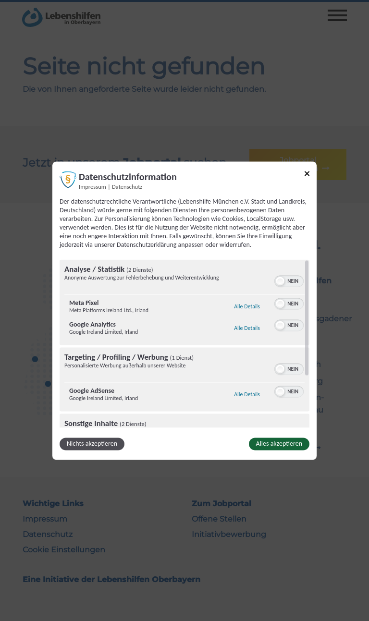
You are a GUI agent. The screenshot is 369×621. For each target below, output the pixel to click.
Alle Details (247, 306)
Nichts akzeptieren (92, 443)
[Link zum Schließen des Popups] (307, 175)
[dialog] (184, 310)
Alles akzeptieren (279, 443)
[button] (280, 281)
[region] (184, 343)
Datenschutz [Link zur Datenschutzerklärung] (127, 186)
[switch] (289, 280)
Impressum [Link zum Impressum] (92, 186)
